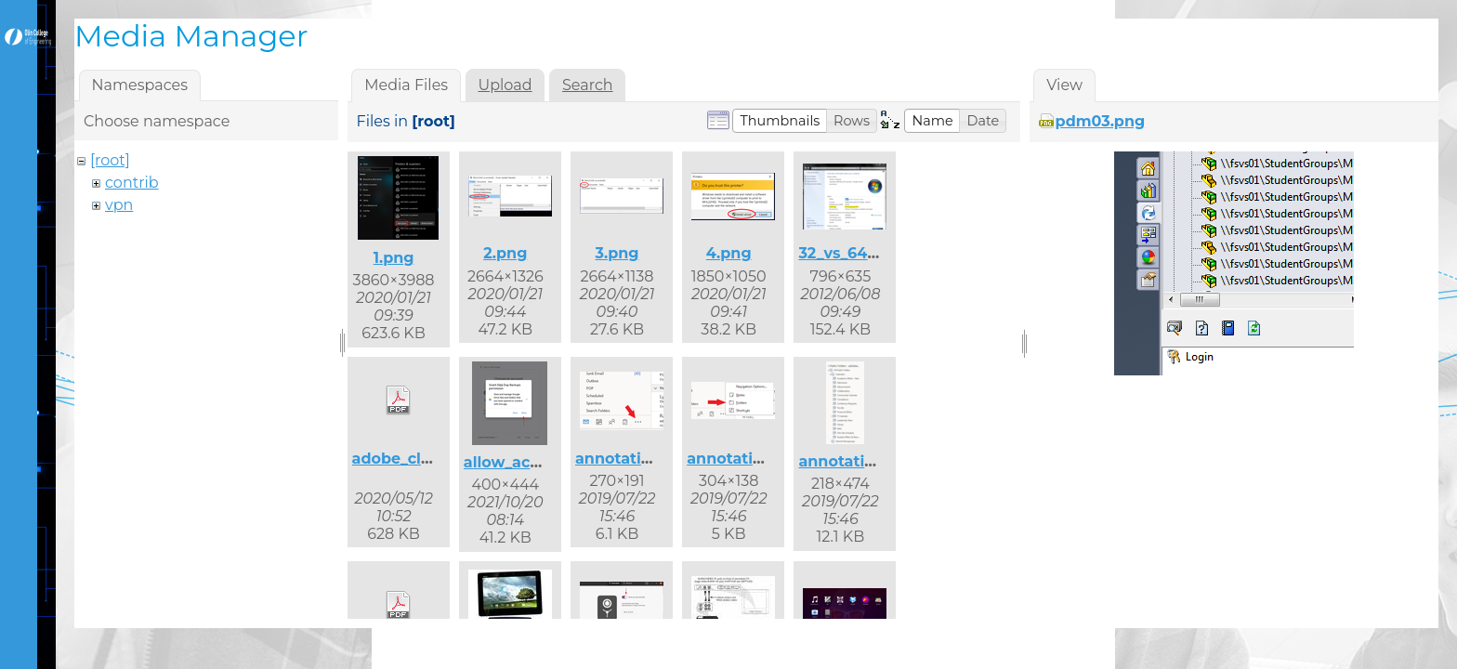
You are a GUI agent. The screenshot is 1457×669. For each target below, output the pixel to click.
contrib (132, 182)
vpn (119, 205)
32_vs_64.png (850, 253)
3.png (616, 253)
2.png (505, 253)
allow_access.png (531, 462)
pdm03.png (1101, 121)
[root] (110, 160)
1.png (394, 258)
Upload (505, 85)
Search (587, 85)
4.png (729, 253)
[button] (779, 121)
